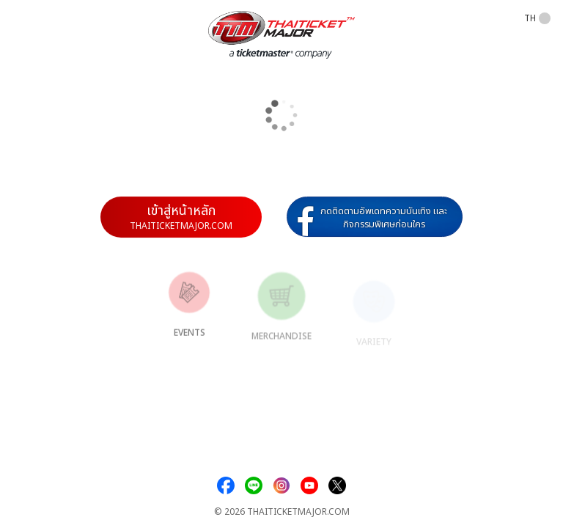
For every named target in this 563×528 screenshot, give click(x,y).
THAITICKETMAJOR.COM (298, 512)
